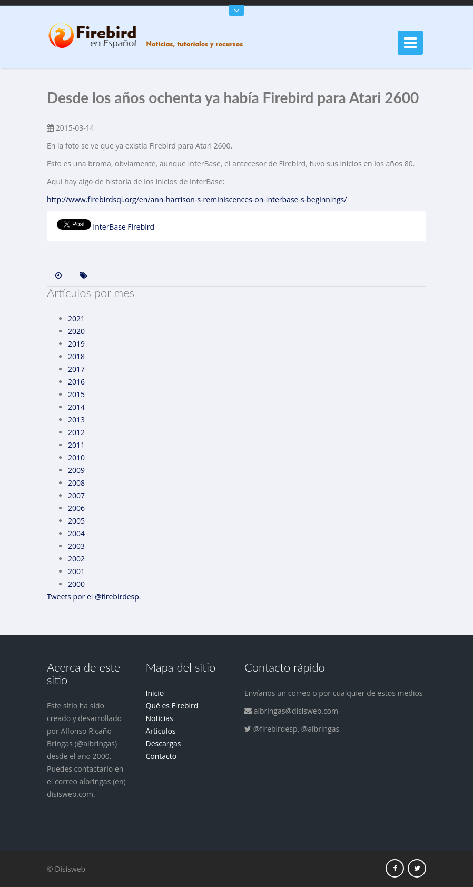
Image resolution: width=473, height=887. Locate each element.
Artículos (161, 731)
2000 (76, 584)
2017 (76, 369)
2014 (76, 407)
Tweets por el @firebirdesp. (94, 597)
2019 (76, 344)
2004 (76, 533)
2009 (76, 470)
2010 (76, 457)
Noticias (159, 718)
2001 (76, 571)
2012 (76, 432)
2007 (76, 495)
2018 (76, 356)
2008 (76, 483)
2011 (76, 445)
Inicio (155, 693)
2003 (76, 546)
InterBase (109, 227)
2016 (76, 382)
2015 (76, 394)
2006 (76, 508)
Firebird (140, 227)
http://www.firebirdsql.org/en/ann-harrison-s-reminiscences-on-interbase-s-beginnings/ (197, 199)
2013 (76, 420)
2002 (76, 559)
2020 (76, 331)
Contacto (161, 756)
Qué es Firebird (172, 706)
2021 (76, 318)
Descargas (163, 743)
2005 (76, 521)
